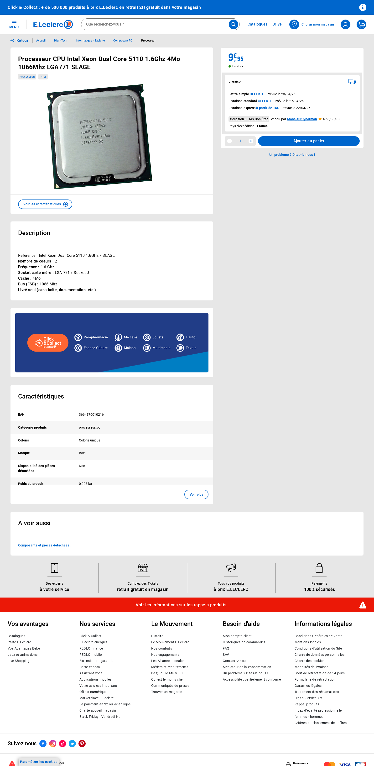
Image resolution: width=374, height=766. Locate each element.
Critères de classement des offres (321, 723)
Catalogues (16, 636)
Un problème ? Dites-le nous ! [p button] (292, 154)
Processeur (27, 76)
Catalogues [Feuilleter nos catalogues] (258, 24)
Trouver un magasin (166, 692)
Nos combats (161, 648)
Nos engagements (165, 654)
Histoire (157, 636)
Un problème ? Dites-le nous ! (245, 673)
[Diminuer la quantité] (229, 141)
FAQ (226, 648)
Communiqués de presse (170, 685)
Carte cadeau (89, 667)
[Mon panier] (361, 24)
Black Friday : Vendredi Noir (101, 717)
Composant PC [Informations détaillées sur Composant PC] (123, 40)
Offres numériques (93, 692)
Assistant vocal (91, 673)
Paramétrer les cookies (38, 762)
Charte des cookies (309, 661)
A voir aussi (34, 523)
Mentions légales (308, 642)
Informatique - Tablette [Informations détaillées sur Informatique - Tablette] (90, 40)
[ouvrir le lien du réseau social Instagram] (52, 743)
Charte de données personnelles (319, 654)
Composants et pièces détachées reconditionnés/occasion (43, 545)
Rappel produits (307, 704)
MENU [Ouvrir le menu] (14, 24)
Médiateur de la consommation (247, 667)
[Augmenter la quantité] (251, 141)
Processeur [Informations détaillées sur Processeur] (148, 40)
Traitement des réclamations (317, 692)
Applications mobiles (95, 679)
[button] (45, 204)
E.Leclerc (96, 698)
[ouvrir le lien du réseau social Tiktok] (62, 743)
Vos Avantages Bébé (24, 648)
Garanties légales (308, 685)
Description (34, 233)
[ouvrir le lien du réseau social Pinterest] (82, 743)
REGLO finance (91, 648)
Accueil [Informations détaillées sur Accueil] (41, 40)
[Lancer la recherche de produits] (233, 24)
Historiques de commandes (244, 642)
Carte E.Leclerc (19, 642)
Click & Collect (90, 636)
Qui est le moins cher (167, 679)
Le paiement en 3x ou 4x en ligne (105, 704)
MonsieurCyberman (302, 119)
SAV (226, 654)
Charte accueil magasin (97, 710)
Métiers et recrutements (169, 667)
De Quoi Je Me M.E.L (167, 673)
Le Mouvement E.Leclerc (170, 642)
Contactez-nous (235, 661)
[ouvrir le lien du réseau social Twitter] (72, 743)
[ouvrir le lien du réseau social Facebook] (43, 743)
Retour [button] (22, 40)
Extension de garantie (96, 661)
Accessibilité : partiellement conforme (252, 679)
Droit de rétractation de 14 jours (320, 673)
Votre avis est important (98, 685)
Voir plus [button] (196, 494)
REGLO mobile (90, 654)
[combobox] (160, 24)
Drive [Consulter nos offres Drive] (277, 24)
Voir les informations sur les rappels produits (181, 605)
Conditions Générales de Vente (319, 636)
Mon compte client (237, 636)
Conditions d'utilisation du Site (318, 648)
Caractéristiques (41, 396)
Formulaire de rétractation (315, 679)
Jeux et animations (22, 654)
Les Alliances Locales (167, 661)
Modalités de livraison (311, 667)
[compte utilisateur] (345, 24)
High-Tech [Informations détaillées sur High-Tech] (60, 40)
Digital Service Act (309, 698)
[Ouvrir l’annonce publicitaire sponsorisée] (111, 343)
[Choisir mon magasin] (311, 24)
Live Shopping (19, 661)
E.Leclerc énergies (93, 642)
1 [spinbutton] (240, 141)
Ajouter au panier (309, 141)
